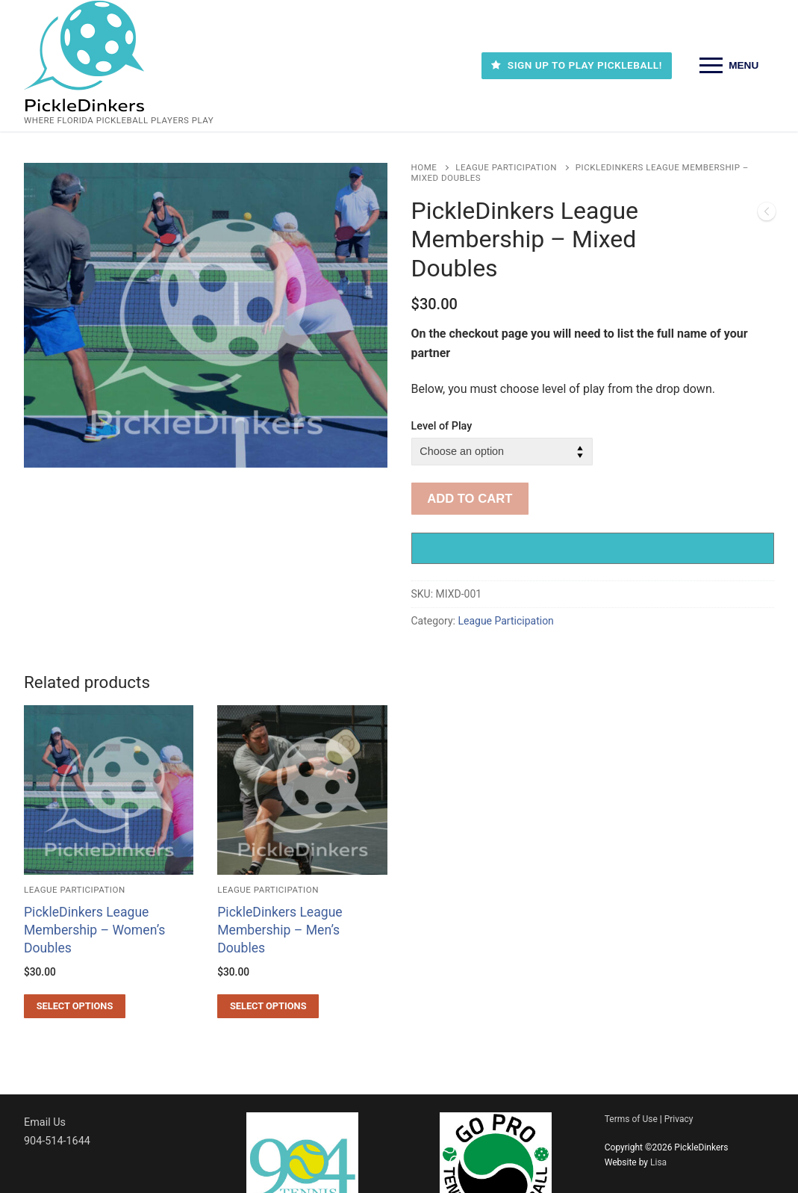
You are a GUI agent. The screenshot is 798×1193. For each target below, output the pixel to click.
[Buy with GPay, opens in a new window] (593, 548)
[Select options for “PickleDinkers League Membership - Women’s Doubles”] (74, 1006)
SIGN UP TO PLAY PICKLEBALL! (576, 65)
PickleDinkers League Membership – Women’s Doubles (94, 930)
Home (424, 167)
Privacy (678, 1119)
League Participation (506, 167)
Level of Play (442, 426)
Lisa (658, 1162)
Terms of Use (631, 1119)
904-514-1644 (57, 1141)
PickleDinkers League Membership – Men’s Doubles (279, 930)
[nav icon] (729, 65)
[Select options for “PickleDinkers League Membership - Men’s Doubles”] (268, 1006)
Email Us (45, 1122)
